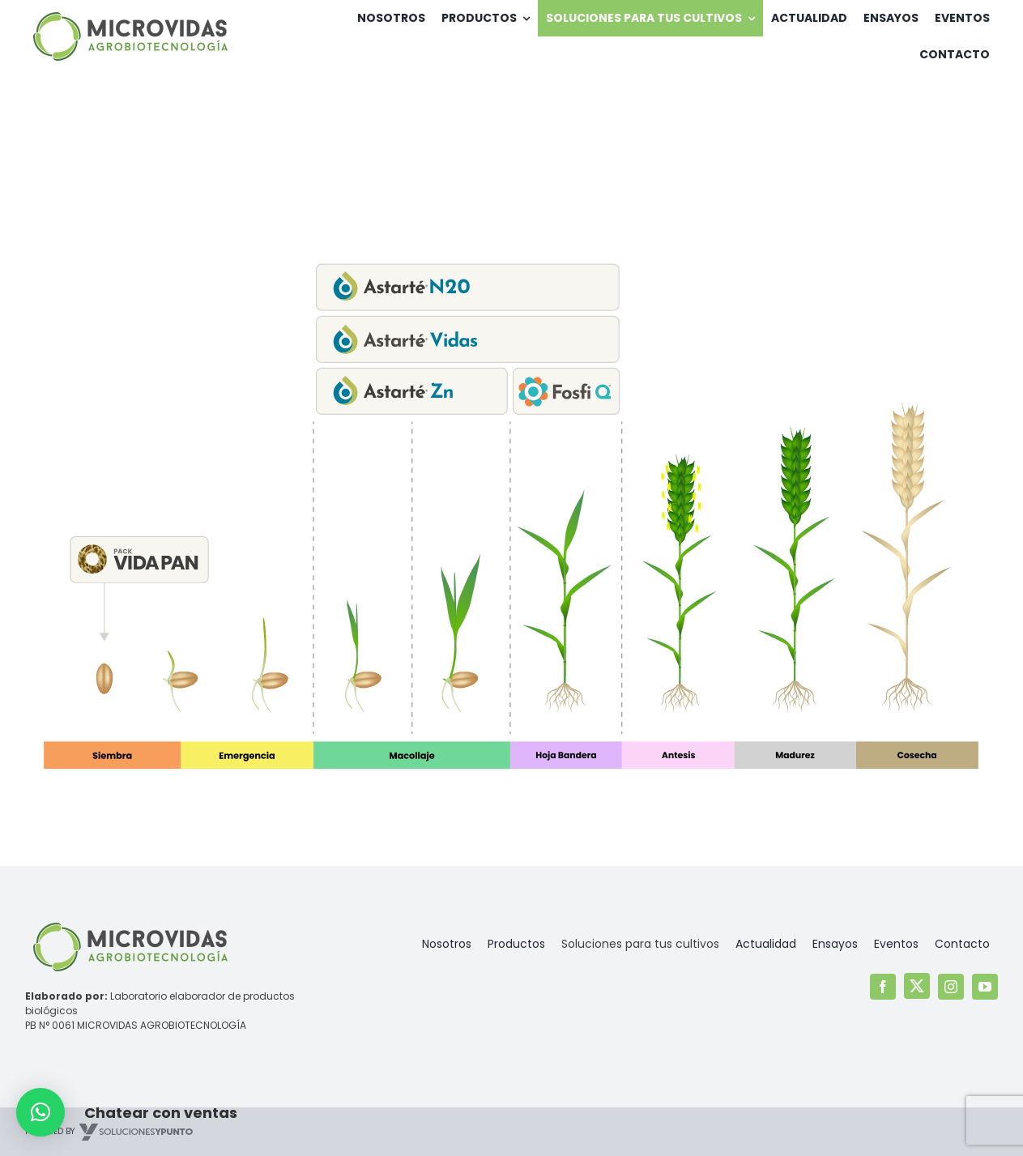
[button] (40, 1112)
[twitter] (917, 986)
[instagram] (951, 987)
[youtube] (985, 987)
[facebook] (883, 987)
